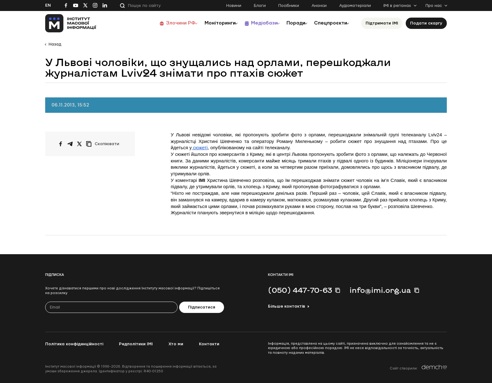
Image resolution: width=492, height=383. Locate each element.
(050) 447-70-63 (300, 290)
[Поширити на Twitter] (79, 144)
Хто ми (175, 344)
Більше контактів (286, 306)
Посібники (288, 5)
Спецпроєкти (328, 23)
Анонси (319, 5)
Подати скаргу (426, 23)
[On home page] (70, 23)
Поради (290, 23)
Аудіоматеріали (355, 5)
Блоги (260, 5)
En (48, 5)
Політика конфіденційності (74, 344)
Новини (233, 5)
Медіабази (255, 23)
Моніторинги (208, 23)
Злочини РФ (166, 23)
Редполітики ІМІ (136, 344)
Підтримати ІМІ (382, 23)
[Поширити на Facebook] (60, 144)
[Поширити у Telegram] (70, 144)
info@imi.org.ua (380, 290)
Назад (55, 44)
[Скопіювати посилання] (104, 144)
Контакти (209, 344)
